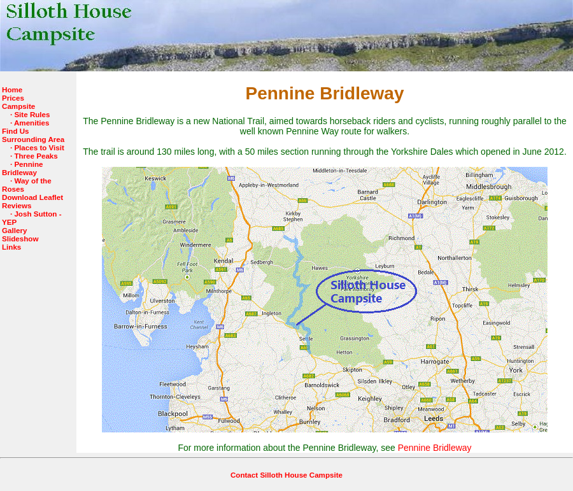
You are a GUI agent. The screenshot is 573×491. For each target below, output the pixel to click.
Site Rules (32, 114)
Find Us (15, 131)
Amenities (32, 122)
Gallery (14, 230)
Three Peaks (35, 156)
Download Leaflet (32, 197)
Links (11, 247)
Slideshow (20, 238)
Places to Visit (39, 147)
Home (12, 89)
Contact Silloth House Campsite (286, 475)
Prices (13, 98)
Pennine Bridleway (22, 168)
